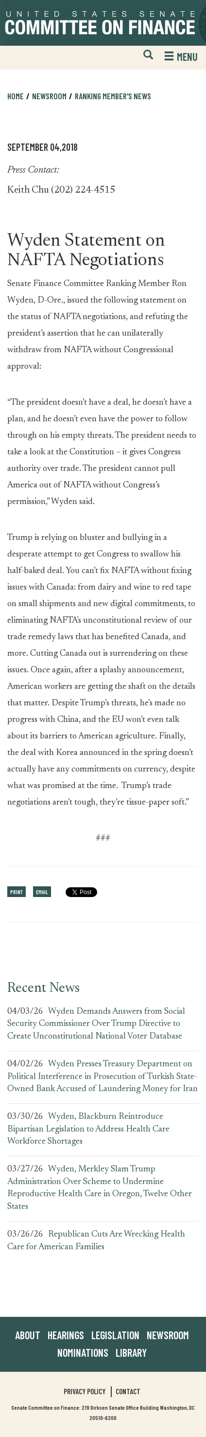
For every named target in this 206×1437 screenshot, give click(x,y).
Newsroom (49, 96)
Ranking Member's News (113, 96)
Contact (128, 1391)
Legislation (115, 1335)
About (27, 1335)
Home (15, 96)
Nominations (82, 1352)
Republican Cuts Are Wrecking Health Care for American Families (96, 1241)
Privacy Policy (84, 1391)
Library (131, 1352)
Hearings (66, 1335)
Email (42, 891)
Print (16, 891)
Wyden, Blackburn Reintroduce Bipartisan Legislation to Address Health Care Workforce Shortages (88, 1129)
